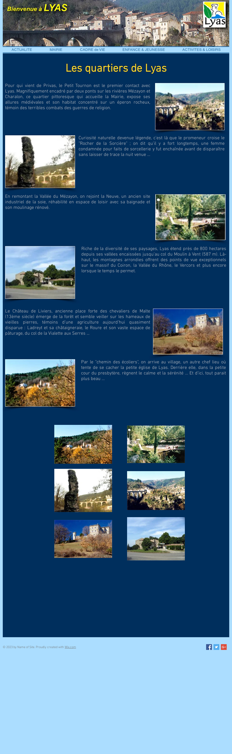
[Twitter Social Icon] (216, 647)
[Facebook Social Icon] (209, 647)
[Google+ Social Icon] (224, 647)
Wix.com (70, 647)
